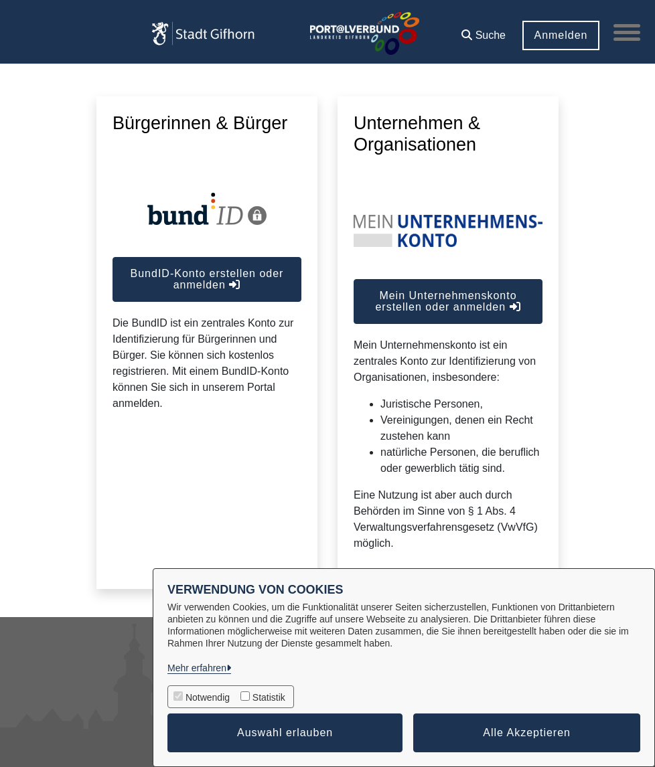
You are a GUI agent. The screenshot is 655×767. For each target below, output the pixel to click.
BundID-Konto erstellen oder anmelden (207, 279)
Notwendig (208, 697)
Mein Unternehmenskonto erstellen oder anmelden (447, 301)
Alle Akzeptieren (527, 732)
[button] (483, 30)
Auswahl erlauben (285, 732)
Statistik (268, 697)
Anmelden (560, 35)
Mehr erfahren (196, 668)
